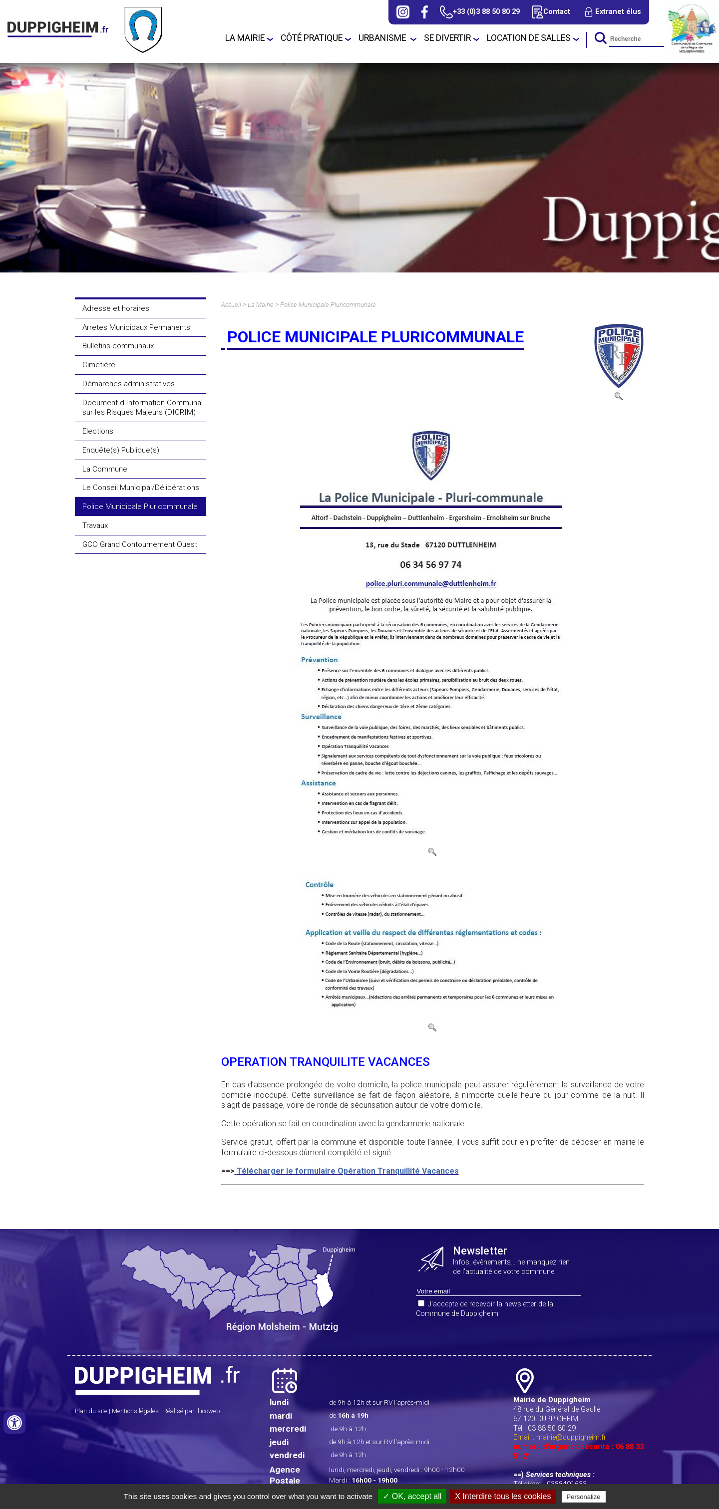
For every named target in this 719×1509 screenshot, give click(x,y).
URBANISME (383, 38)
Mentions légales (135, 1411)
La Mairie (245, 38)
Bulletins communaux (118, 345)
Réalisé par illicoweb (191, 1411)
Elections (97, 431)
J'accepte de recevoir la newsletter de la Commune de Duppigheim (484, 1309)
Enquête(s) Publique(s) (120, 450)
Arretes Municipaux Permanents (136, 327)
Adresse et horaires (115, 308)
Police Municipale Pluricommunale (140, 506)
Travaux (95, 525)
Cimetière (98, 364)
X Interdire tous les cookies (503, 1496)
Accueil (231, 304)
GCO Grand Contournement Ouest (139, 544)
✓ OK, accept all (412, 1496)
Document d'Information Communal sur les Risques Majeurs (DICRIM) (142, 407)
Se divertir (447, 38)
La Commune (104, 469)
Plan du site (91, 1411)
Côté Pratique (312, 38)
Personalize (584, 1497)
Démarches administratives (128, 383)
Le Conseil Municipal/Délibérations (140, 487)
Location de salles (529, 38)
